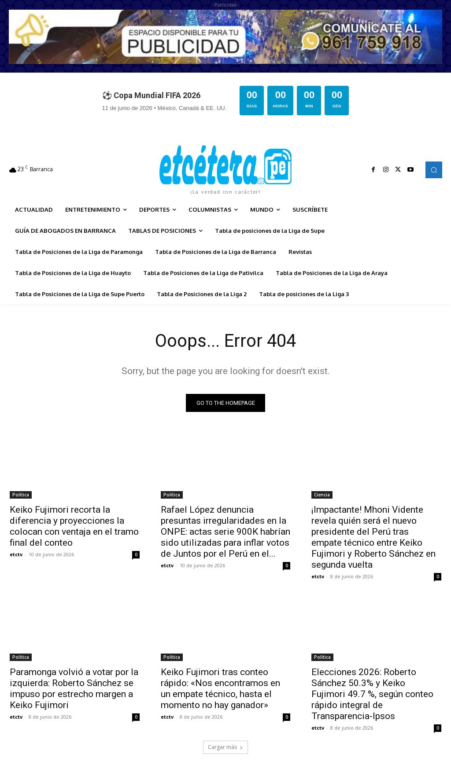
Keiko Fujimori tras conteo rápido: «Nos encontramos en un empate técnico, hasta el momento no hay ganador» (220, 688)
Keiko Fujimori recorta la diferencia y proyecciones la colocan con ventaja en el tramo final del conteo (74, 526)
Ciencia (322, 495)
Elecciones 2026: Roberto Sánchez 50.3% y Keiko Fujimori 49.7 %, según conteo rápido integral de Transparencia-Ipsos (372, 694)
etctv (16, 554)
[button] (433, 170)
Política (20, 495)
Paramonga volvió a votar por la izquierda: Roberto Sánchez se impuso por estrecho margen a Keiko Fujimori (74, 688)
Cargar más (225, 747)
